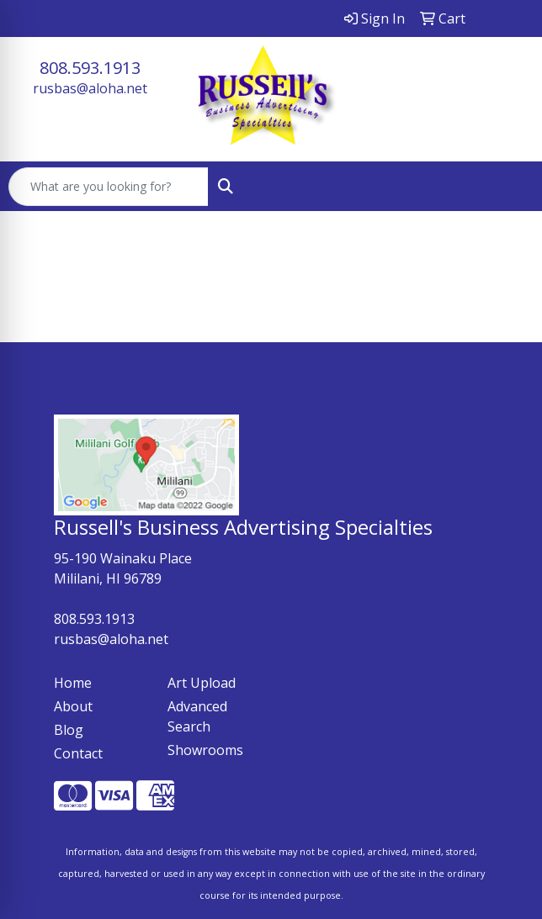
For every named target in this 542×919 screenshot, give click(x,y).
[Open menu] (508, 186)
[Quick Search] (108, 186)
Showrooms (205, 750)
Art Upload (201, 682)
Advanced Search (197, 716)
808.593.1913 (90, 67)
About (73, 706)
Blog (68, 730)
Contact (78, 753)
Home (73, 682)
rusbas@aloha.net (90, 88)
